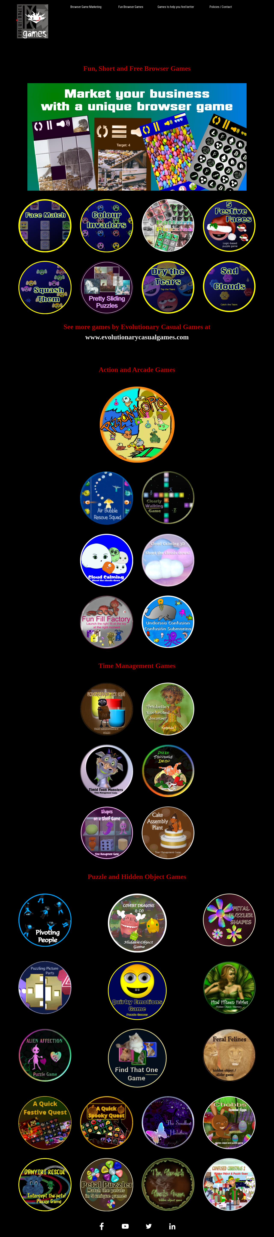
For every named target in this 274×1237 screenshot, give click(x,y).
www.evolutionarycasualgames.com (137, 337)
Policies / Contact (221, 7)
